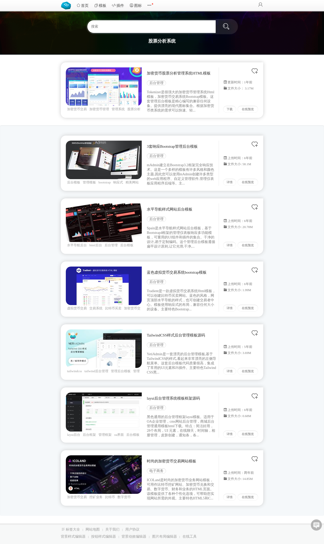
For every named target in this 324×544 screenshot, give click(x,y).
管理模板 (89, 182)
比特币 (110, 497)
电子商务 (156, 471)
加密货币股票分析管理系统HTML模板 (179, 73)
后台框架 (89, 435)
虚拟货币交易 (77, 308)
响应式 (118, 182)
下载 (230, 109)
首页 (82, 5)
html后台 (95, 245)
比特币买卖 (113, 308)
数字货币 (124, 497)
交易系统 (96, 308)
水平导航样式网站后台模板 (169, 209)
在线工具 (190, 536)
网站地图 (93, 529)
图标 (136, 5)
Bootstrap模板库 (67, 5)
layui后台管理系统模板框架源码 (173, 398)
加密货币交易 (77, 109)
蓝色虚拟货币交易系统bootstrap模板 (177, 272)
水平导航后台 (77, 245)
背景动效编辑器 (134, 536)
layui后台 (73, 435)
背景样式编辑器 (73, 536)
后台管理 (156, 83)
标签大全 (73, 529)
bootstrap (104, 182)
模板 (100, 5)
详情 (230, 182)
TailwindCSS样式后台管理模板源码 (176, 335)
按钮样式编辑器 (103, 536)
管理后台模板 (121, 371)
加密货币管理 (99, 109)
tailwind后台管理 (97, 371)
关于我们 (112, 529)
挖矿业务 (96, 497)
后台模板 (73, 182)
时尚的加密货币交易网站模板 (171, 461)
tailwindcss (74, 371)
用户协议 (132, 529)
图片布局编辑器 (164, 536)
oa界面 (119, 435)
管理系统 (118, 109)
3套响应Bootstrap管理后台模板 (172, 146)
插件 (118, 5)
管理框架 (105, 435)
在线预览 (248, 109)
